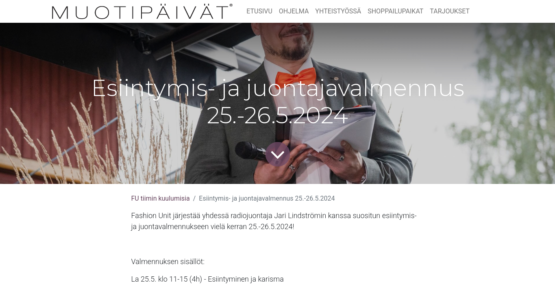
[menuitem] (259, 11)
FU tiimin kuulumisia (160, 198)
